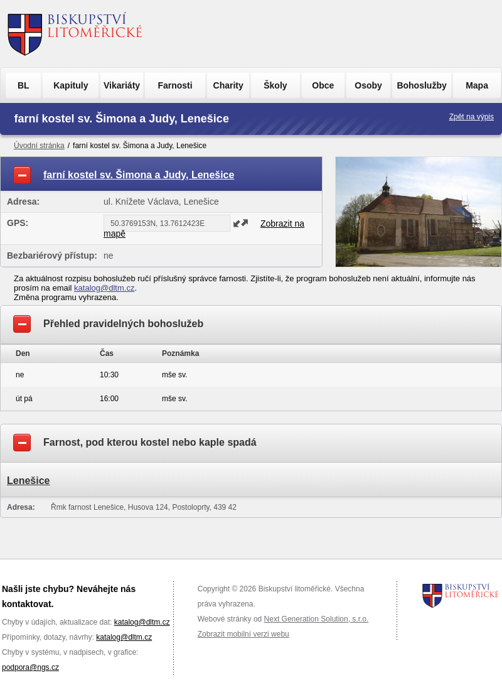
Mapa (477, 85)
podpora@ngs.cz (30, 667)
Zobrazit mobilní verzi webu (243, 634)
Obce (323, 85)
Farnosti (175, 85)
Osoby (368, 85)
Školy (275, 85)
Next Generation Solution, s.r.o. (316, 619)
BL (23, 85)
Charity (228, 85)
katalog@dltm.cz (104, 288)
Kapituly (70, 85)
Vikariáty (122, 85)
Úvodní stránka (39, 145)
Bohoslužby (421, 85)
